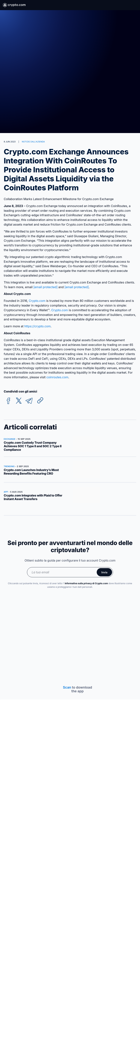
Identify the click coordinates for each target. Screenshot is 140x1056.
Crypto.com (37, 301)
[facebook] (8, 401)
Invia (104, 572)
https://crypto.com (37, 326)
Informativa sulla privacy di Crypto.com (86, 583)
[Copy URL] (40, 400)
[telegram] (29, 401)
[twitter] (18, 401)
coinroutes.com (57, 377)
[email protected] (76, 287)
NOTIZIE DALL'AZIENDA (33, 142)
